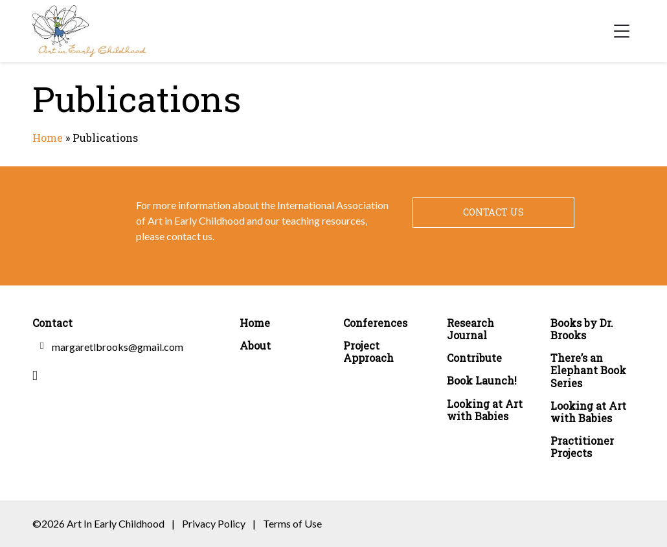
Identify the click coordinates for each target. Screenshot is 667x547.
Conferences (375, 323)
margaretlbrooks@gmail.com (117, 346)
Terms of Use (292, 523)
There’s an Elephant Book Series (588, 370)
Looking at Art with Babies (485, 409)
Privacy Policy (213, 523)
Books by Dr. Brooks (581, 329)
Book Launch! (482, 380)
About (255, 345)
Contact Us (493, 212)
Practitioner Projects (582, 446)
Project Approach (368, 351)
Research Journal (470, 329)
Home (47, 137)
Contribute (474, 358)
